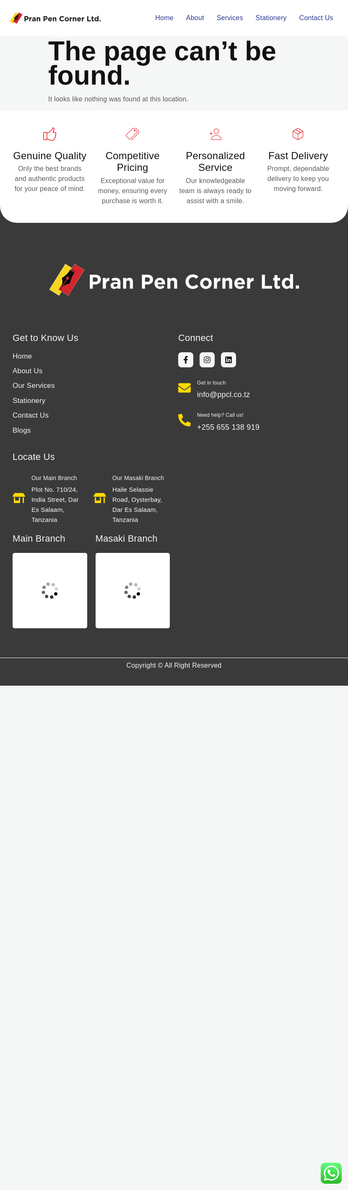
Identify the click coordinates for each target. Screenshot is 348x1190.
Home (164, 17)
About (195, 17)
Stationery (271, 17)
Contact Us (316, 17)
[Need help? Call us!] (184, 420)
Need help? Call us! (220, 415)
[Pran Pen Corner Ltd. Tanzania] (50, 590)
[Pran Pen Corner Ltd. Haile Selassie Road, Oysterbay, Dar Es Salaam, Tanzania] (133, 590)
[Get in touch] (184, 388)
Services (230, 17)
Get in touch (211, 383)
